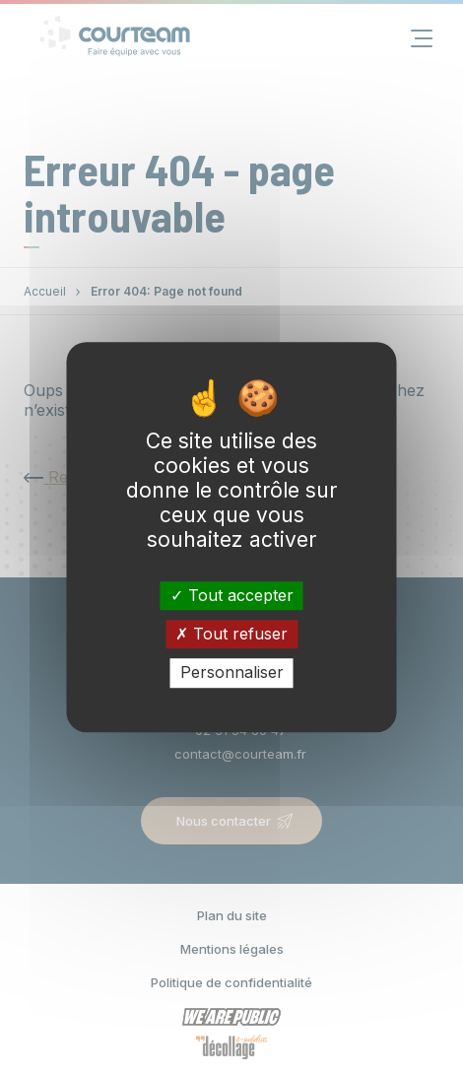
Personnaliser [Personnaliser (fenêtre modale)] (232, 673)
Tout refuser (231, 633)
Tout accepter (232, 595)
